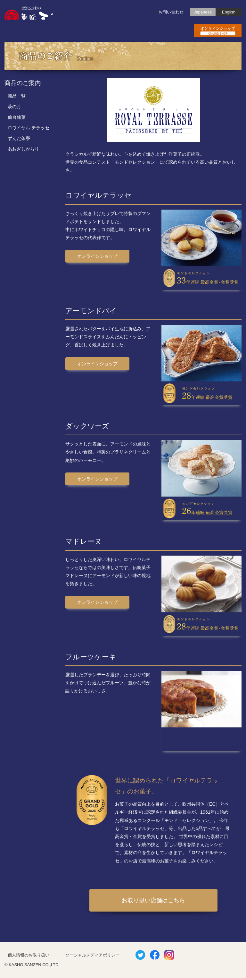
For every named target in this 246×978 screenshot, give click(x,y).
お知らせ (28, 30)
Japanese (203, 12)
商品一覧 (17, 96)
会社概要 (170, 30)
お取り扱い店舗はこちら (153, 900)
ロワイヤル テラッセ (28, 127)
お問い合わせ (171, 12)
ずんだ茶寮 (19, 138)
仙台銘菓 (17, 117)
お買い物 (218, 30)
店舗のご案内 (123, 30)
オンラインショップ (97, 256)
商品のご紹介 (75, 30)
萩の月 (14, 106)
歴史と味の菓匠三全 (28, 13)
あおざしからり (23, 148)
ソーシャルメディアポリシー (92, 955)
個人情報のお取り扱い (28, 955)
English (228, 12)
